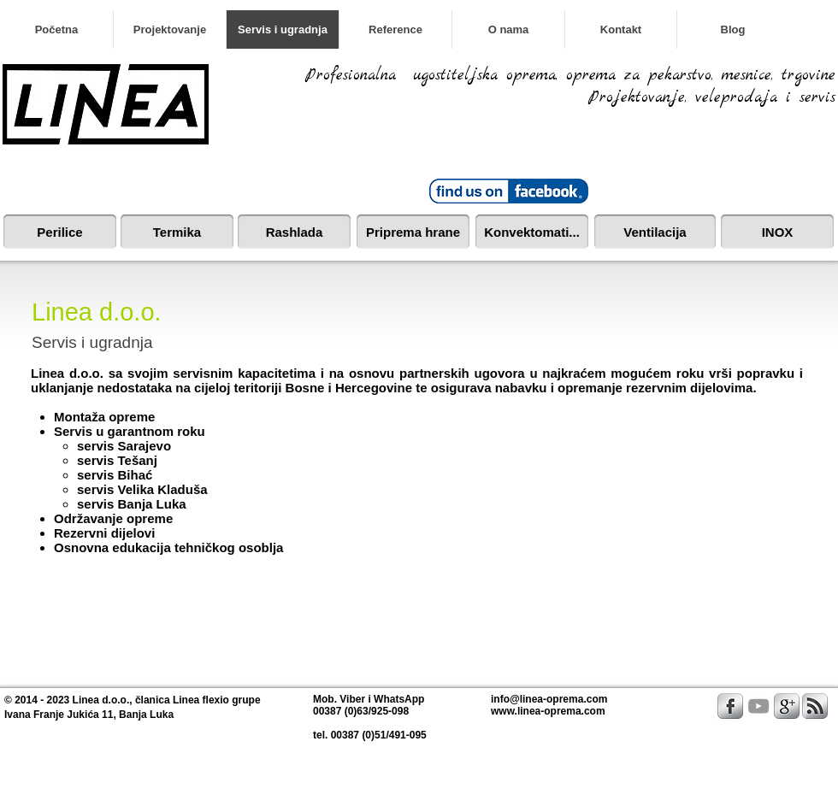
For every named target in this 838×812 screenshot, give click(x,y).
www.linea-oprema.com (548, 711)
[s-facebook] (730, 706)
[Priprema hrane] (413, 232)
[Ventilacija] (655, 232)
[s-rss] (815, 706)
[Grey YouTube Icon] (758, 706)
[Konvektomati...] (531, 232)
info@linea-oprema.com (549, 699)
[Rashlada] (294, 232)
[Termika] (177, 232)
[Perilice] (59, 232)
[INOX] (777, 232)
